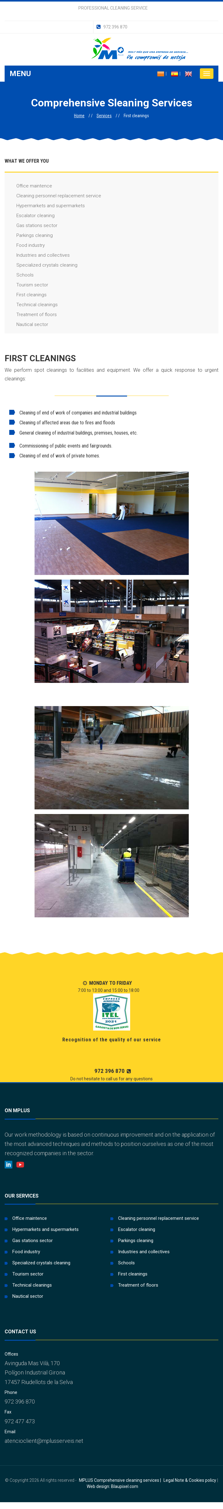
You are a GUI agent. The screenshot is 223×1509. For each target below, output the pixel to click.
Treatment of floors (31, 315)
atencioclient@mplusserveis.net (44, 1441)
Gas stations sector (31, 226)
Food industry (25, 245)
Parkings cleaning (29, 235)
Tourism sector (26, 285)
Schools (19, 275)
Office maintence (28, 186)
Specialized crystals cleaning (41, 265)
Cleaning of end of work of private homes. (54, 456)
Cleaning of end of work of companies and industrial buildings (73, 413)
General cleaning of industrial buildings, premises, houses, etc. (73, 433)
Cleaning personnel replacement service (53, 196)
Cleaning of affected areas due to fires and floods (62, 423)
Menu (20, 73)
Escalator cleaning (30, 216)
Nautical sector (26, 325)
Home (79, 115)
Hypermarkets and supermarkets (45, 206)
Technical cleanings (31, 305)
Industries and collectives (37, 255)
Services (104, 115)
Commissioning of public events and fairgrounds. (60, 446)
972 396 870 (112, 26)
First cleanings (26, 295)
